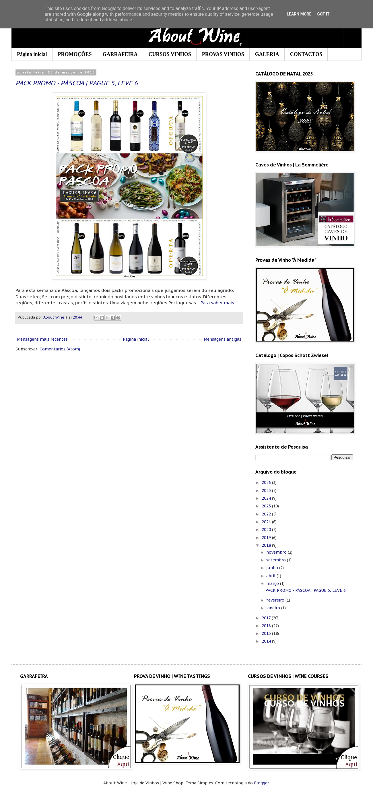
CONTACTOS (306, 54)
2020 (267, 529)
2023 (267, 506)
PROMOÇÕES (75, 54)
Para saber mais (217, 302)
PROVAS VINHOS (223, 54)
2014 (267, 641)
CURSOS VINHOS (170, 54)
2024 (267, 498)
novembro (277, 552)
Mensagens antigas (222, 339)
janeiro (273, 607)
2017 (267, 617)
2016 (267, 625)
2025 (267, 490)
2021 (267, 521)
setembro (276, 560)
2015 (267, 633)
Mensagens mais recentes (42, 339)
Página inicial (32, 54)
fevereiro (275, 600)
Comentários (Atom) (60, 349)
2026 (267, 482)
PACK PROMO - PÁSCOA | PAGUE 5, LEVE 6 (76, 83)
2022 (267, 514)
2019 (267, 537)
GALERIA (267, 54)
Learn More (299, 14)
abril (271, 575)
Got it (323, 14)
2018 (267, 545)
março (273, 583)
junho (272, 567)
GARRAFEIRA (120, 54)
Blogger (261, 783)
